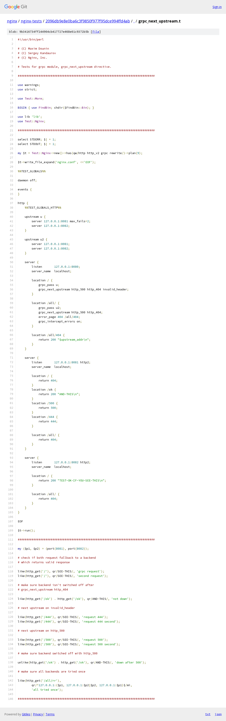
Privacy (38, 714)
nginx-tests (31, 21)
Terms (50, 714)
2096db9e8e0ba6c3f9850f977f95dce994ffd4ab (88, 21)
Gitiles (26, 714)
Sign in (217, 7)
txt (207, 714)
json (218, 714)
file (95, 32)
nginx (12, 21)
